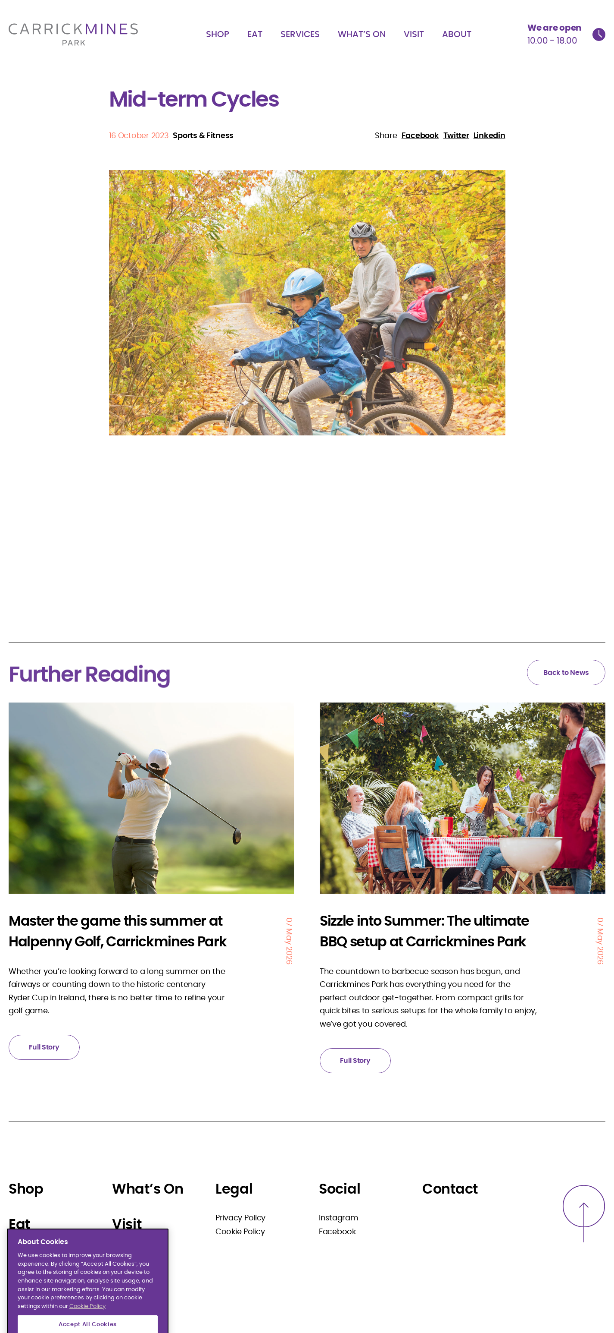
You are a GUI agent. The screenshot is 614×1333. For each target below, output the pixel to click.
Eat (254, 34)
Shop (217, 34)
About (456, 34)
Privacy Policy (240, 1218)
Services (300, 34)
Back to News (566, 672)
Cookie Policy (240, 1232)
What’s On (362, 34)
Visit (414, 34)
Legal (234, 1189)
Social (339, 1189)
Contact (450, 1189)
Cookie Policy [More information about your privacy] (87, 1326)
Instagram (338, 1218)
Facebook (337, 1232)
